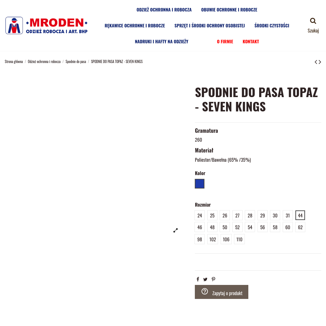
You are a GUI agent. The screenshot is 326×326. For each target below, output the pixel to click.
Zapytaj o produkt (222, 291)
